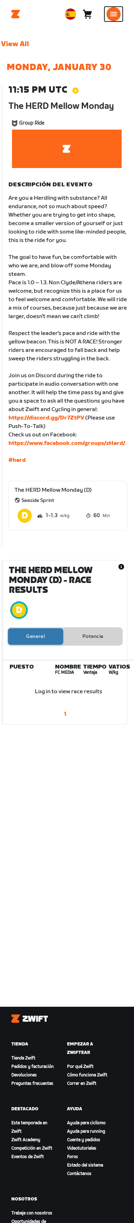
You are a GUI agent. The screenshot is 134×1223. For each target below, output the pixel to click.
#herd (17, 460)
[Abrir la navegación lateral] (113, 14)
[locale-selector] (70, 14)
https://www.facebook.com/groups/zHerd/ (66, 443)
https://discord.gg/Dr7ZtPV (46, 418)
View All (15, 44)
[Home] (15, 14)
